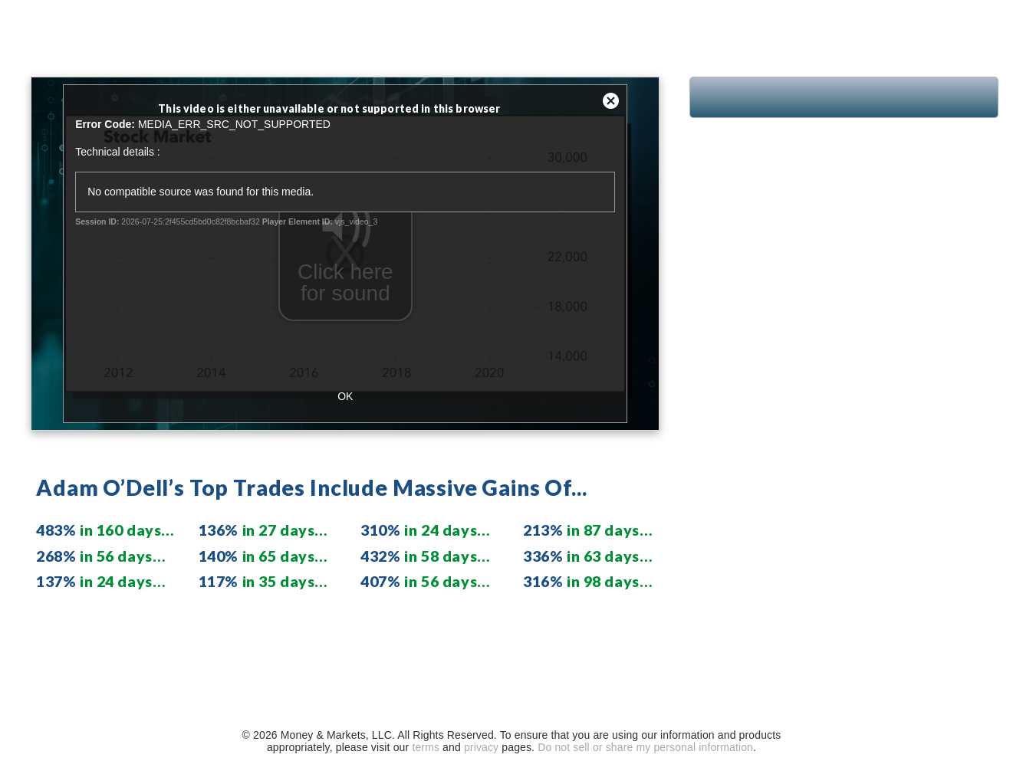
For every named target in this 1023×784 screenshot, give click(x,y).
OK (345, 396)
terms (425, 747)
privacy (481, 747)
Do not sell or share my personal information (645, 747)
